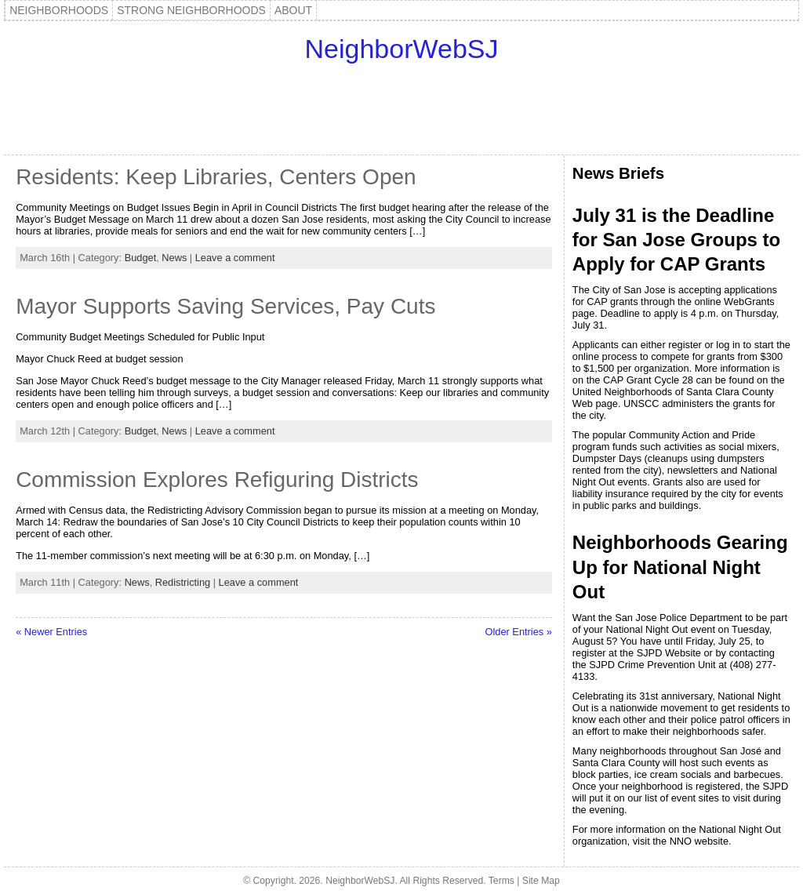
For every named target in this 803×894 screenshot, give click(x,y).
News (174, 257)
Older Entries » (518, 632)
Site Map (541, 880)
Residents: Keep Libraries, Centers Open (216, 177)
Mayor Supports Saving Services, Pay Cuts (225, 306)
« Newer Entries (51, 632)
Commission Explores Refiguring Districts (217, 479)
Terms (501, 880)
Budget (141, 257)
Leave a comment (235, 257)
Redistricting (182, 582)
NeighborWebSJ (402, 49)
